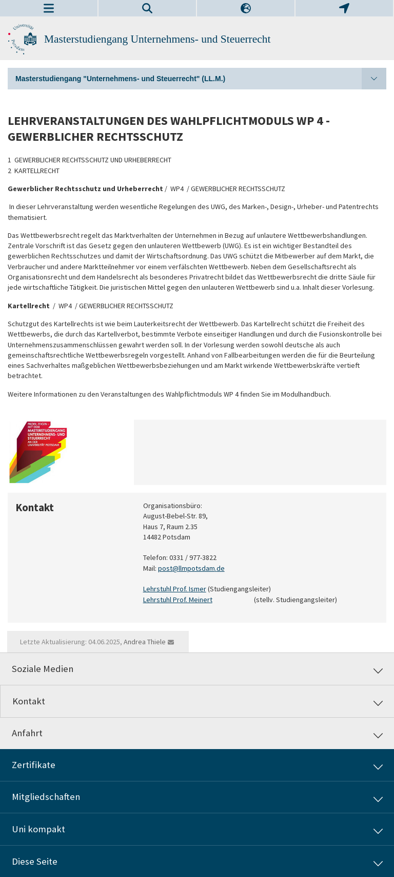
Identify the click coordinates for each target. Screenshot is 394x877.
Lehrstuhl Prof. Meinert (177, 599)
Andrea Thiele (145, 641)
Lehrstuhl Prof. (166, 589)
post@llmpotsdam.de (191, 568)
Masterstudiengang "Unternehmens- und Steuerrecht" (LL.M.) (200, 78)
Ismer (197, 589)
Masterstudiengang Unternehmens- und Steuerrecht (157, 39)
